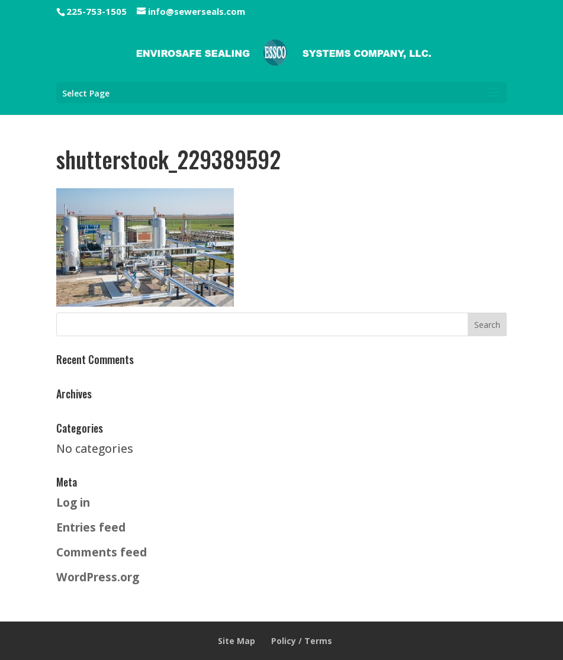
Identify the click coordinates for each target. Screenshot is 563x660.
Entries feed (91, 527)
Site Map (236, 640)
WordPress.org (97, 577)
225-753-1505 (96, 11)
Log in (73, 502)
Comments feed (101, 552)
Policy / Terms (301, 640)
